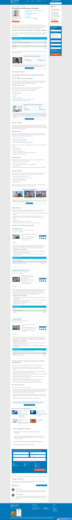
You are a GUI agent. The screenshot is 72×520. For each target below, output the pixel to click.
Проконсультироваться (15, 21)
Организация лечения (55, 12)
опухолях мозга (17, 298)
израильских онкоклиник (36, 389)
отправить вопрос (39, 469)
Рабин (37, 465)
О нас (52, 1)
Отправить (56, 54)
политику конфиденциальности (54, 50)
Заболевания (39, 2)
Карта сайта (55, 508)
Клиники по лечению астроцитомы (31, 17)
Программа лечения (28, 11)
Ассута (26, 465)
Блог (44, 2)
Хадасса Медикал (17, 465)
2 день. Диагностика (28, 14)
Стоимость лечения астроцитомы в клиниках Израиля (34, 10)
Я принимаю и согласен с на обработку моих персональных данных (56, 51)
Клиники (32, 2)
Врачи (28, 2)
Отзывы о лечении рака (55, 14)
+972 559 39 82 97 (56, 0)
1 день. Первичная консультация (30, 13)
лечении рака (30, 113)
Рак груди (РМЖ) (54, 19)
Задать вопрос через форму (41, 485)
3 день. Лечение (27, 16)
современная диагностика (30, 114)
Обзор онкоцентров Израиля (14, 2)
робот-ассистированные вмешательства (19, 139)
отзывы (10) (15, 231)
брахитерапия (15, 162)
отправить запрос (29, 203)
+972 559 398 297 (27, 109)
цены (17, 389)
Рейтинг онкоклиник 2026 (55, 10)
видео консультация (55, 21)
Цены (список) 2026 (54, 13)
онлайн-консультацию (16, 395)
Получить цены (54, 34)
